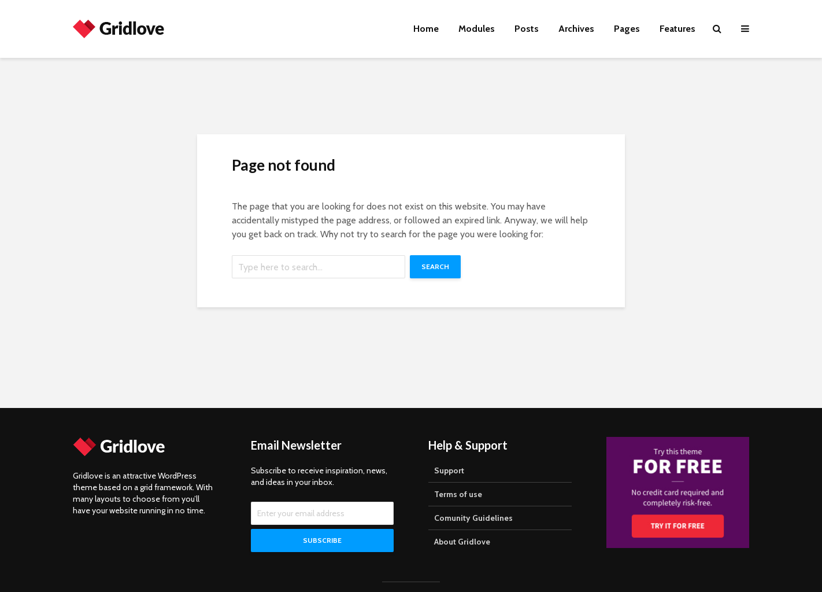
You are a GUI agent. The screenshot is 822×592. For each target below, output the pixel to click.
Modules (476, 28)
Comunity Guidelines (473, 518)
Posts (526, 28)
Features (677, 28)
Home (426, 28)
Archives (576, 28)
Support (449, 470)
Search (435, 266)
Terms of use (458, 494)
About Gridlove (462, 541)
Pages (627, 28)
